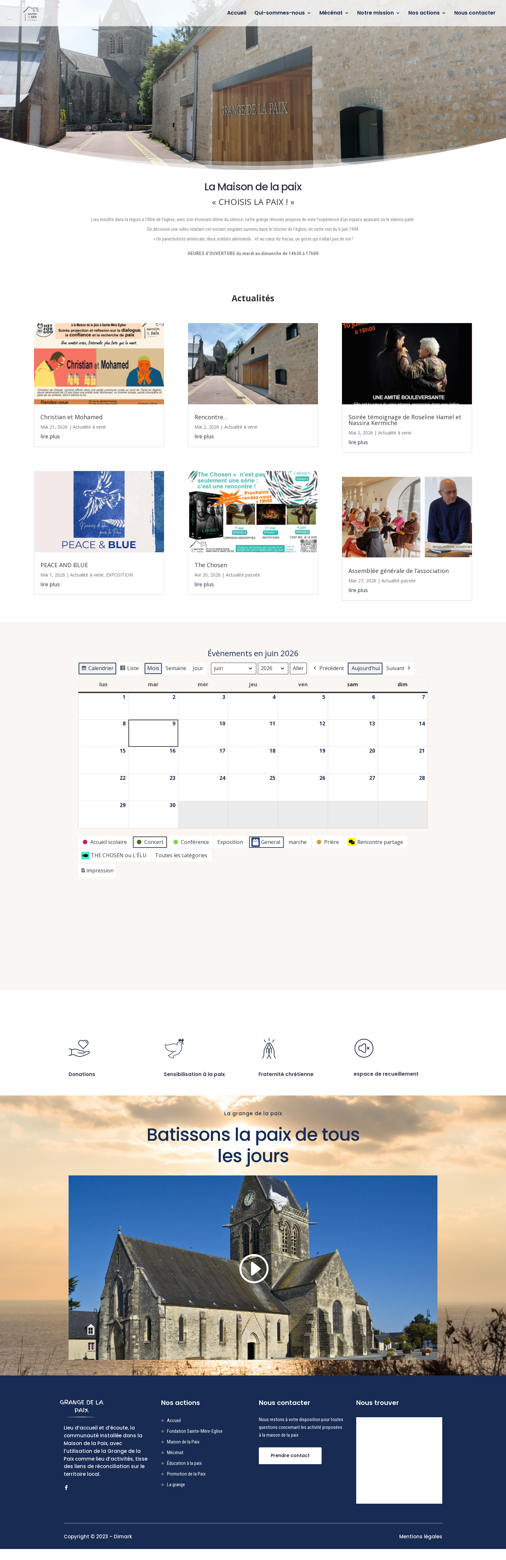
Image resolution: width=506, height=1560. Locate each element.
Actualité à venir (89, 427)
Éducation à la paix (184, 1474)
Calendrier (97, 669)
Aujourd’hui (366, 668)
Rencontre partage (375, 842)
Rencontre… (211, 417)
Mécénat (331, 14)
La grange (176, 1496)
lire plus (50, 436)
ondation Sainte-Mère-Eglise (196, 1442)
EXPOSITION (119, 575)
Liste (129, 669)
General (265, 842)
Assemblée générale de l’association (398, 571)
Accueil (236, 14)
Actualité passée (243, 575)
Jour (198, 668)
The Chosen (210, 565)
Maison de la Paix (183, 1453)
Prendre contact (290, 1466)
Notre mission (375, 14)
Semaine (176, 668)
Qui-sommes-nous (279, 14)
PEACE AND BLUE (64, 565)
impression (97, 871)
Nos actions (424, 14)
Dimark (123, 1547)
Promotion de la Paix (186, 1485)
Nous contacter (475, 14)
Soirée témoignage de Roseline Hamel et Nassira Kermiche (404, 420)
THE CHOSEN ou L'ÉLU (114, 855)
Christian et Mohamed (71, 417)
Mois (153, 668)
